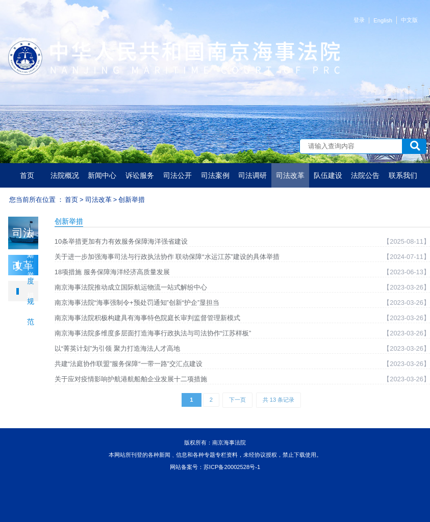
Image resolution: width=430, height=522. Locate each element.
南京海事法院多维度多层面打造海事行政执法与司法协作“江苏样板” (153, 333)
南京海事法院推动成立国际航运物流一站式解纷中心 (131, 287)
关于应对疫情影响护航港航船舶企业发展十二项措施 (131, 379)
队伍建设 (328, 175)
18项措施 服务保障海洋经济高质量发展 (112, 272)
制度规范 (30, 291)
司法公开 (177, 175)
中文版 (409, 20)
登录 (359, 20)
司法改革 (290, 175)
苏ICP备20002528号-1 (232, 467)
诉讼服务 (139, 175)
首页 (27, 175)
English (382, 20)
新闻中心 (102, 175)
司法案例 (215, 175)
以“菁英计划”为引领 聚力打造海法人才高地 (117, 348)
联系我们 (403, 175)
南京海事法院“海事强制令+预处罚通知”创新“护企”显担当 (137, 302)
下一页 (237, 400)
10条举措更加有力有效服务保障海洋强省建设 (121, 241)
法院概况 (64, 175)
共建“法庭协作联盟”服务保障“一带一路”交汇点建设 (129, 364)
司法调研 (252, 175)
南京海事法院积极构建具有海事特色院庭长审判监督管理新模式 (147, 318)
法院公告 (365, 175)
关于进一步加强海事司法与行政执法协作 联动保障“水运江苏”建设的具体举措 (167, 256)
